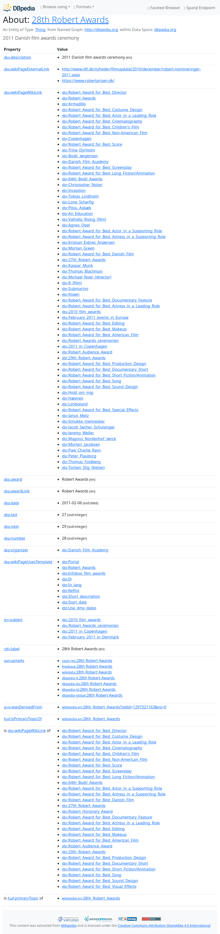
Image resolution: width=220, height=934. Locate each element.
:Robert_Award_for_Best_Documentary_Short (105, 369)
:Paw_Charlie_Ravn (81, 450)
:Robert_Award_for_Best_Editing (93, 323)
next (11, 526)
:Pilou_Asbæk (76, 207)
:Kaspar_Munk (77, 265)
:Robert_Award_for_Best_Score (92, 144)
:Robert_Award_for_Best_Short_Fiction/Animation (108, 375)
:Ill (66, 579)
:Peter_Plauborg (79, 456)
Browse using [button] (54, 6)
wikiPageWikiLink (23, 92)
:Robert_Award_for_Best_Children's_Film (100, 127)
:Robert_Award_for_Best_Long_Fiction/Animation (108, 173)
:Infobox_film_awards (84, 573)
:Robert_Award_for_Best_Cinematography (102, 121)
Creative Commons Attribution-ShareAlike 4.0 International (164, 925)
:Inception (74, 190)
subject (13, 619)
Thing (40, 29)
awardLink (17, 491)
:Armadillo (74, 104)
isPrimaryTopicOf (23, 718)
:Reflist (70, 590)
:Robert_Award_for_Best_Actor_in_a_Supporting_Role (112, 231)
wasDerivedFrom (23, 707)
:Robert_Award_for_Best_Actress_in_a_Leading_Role (111, 306)
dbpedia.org (165, 29)
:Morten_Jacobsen (81, 444)
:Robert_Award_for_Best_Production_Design (104, 363)
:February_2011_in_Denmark (90, 637)
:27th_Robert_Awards (84, 259)
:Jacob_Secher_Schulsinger (88, 427)
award (13, 479)
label (12, 648)
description (17, 57)
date (11, 502)
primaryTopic (23, 898)
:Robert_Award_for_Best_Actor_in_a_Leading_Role (109, 115)
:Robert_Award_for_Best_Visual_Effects (99, 886)
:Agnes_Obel (76, 225)
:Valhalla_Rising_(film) (84, 219)
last (10, 514)
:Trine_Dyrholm (78, 150)
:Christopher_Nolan (82, 184)
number (14, 538)
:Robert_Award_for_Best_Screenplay (97, 167)
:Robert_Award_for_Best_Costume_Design (102, 109)
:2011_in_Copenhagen (84, 346)
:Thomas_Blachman (82, 271)
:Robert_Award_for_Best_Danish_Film (98, 254)
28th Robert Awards (70, 19)
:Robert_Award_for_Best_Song (91, 381)
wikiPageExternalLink (26, 69)
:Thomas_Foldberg (81, 461)
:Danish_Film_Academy (85, 161)
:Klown (70, 294)
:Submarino (75, 288)
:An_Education (77, 213)
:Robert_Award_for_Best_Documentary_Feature (107, 300)
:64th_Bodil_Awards (82, 179)
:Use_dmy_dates (79, 608)
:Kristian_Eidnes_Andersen (88, 242)
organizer (16, 550)
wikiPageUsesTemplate (28, 561)
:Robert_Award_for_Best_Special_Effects (100, 409)
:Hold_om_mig (77, 392)
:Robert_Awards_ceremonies (90, 340)
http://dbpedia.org (101, 29)
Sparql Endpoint (199, 7)
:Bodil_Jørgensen (80, 155)
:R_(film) (72, 282)
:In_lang (72, 584)
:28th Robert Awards (87, 660)
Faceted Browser (164, 7)
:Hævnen (72, 398)
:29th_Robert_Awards (84, 357)
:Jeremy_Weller (78, 432)
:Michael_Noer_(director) (86, 277)
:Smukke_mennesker (83, 421)
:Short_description (81, 596)
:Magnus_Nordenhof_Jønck (89, 438)
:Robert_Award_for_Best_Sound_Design (100, 386)
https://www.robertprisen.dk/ (88, 80)
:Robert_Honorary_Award (87, 811)
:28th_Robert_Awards (91, 718)
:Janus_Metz (75, 415)
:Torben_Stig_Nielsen (83, 467)
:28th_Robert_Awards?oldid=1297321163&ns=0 (114, 707)
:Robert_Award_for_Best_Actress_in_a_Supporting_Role (114, 236)
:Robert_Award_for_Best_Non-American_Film (104, 132)
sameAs (14, 660)
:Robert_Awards (79, 98)
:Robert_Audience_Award (87, 352)
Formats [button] (82, 6)
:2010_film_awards (81, 311)
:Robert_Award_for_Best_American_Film (100, 334)
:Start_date (74, 602)
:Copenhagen (76, 138)
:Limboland (75, 404)
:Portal (70, 561)
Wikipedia (68, 925)
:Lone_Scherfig (78, 202)
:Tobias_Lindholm (80, 196)
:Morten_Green (78, 248)
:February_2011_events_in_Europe (95, 317)
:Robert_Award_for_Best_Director (94, 92)
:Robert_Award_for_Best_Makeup (94, 329)
